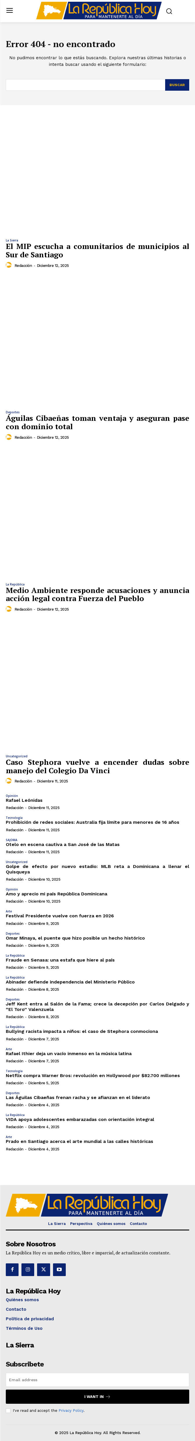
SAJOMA (11, 839)
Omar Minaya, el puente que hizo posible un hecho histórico (75, 938)
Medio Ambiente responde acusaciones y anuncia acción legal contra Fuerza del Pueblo (97, 594)
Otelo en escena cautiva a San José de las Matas (63, 844)
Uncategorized (17, 756)
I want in (97, 1396)
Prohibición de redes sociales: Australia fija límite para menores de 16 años (92, 822)
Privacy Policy (71, 1410)
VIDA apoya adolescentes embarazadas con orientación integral (80, 1119)
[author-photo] (9, 265)
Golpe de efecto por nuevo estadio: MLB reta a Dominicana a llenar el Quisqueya (97, 869)
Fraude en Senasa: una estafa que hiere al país (60, 960)
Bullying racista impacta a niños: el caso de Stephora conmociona (82, 1031)
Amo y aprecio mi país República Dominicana (56, 894)
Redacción (23, 265)
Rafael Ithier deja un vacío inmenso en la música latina (69, 1053)
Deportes (13, 412)
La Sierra (12, 240)
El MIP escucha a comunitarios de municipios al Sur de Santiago (97, 250)
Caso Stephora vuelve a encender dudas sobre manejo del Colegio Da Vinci (97, 766)
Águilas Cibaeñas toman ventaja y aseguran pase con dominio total (97, 422)
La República (15, 584)
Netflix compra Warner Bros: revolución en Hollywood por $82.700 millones (93, 1075)
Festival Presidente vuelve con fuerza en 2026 (60, 915)
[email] (97, 1380)
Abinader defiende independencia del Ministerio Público (70, 982)
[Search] (177, 85)
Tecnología (14, 817)
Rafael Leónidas (24, 800)
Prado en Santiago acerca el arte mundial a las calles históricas (79, 1141)
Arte (9, 911)
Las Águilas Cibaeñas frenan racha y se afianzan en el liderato (78, 1097)
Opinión (12, 795)
